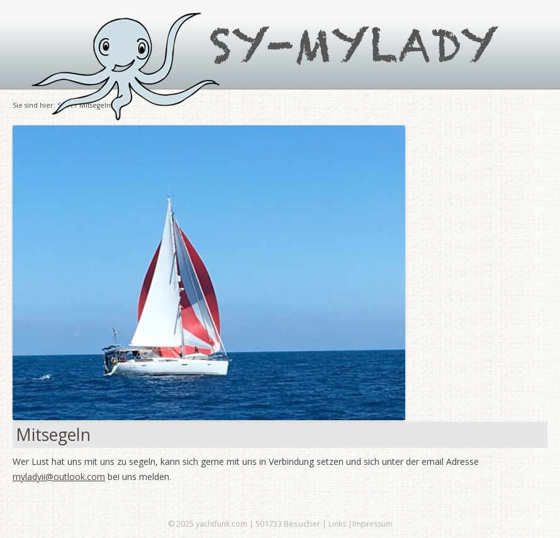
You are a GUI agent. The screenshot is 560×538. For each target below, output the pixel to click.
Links (337, 523)
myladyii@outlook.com (59, 477)
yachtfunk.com (221, 523)
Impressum (372, 523)
